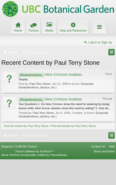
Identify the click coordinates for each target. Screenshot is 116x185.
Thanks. (24, 79)
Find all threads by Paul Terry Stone (73, 125)
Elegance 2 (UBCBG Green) (19, 171)
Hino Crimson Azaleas (50, 74)
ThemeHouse (58, 180)
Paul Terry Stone (40, 83)
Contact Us (98, 171)
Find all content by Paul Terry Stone (26, 125)
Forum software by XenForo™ (34, 176)
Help (112, 171)
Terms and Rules (104, 176)
